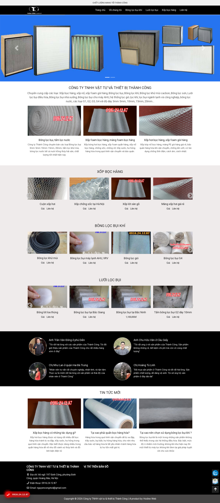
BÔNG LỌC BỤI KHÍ (110, 226)
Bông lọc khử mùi (47, 258)
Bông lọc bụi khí (133, 10)
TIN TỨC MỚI (110, 393)
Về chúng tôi (115, 10)
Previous (29, 195)
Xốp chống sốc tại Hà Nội (89, 204)
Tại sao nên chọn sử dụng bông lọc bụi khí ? (166, 432)
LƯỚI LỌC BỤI (110, 280)
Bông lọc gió (131, 258)
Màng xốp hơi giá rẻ (172, 204)
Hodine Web (149, 498)
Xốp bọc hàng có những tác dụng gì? (54, 432)
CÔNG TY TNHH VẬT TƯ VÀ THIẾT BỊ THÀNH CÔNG (110, 88)
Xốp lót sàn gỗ (131, 204)
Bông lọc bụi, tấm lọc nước (54, 140)
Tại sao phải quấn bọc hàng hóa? (110, 432)
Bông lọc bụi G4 (173, 258)
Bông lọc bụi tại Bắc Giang (89, 312)
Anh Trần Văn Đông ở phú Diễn (67, 340)
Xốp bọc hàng (169, 10)
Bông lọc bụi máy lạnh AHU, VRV (89, 258)
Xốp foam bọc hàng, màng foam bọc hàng (110, 140)
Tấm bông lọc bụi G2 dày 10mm (173, 312)
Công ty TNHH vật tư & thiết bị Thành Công (105, 498)
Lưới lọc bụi (152, 10)
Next (190, 195)
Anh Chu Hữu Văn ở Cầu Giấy (151, 340)
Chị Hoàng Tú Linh (144, 365)
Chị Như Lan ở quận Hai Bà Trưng (68, 365)
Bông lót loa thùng (47, 312)
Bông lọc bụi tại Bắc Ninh (131, 312)
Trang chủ (100, 10)
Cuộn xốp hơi (47, 204)
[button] (16, 48)
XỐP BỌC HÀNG (110, 172)
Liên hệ (183, 10)
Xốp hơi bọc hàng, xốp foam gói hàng (165, 140)
